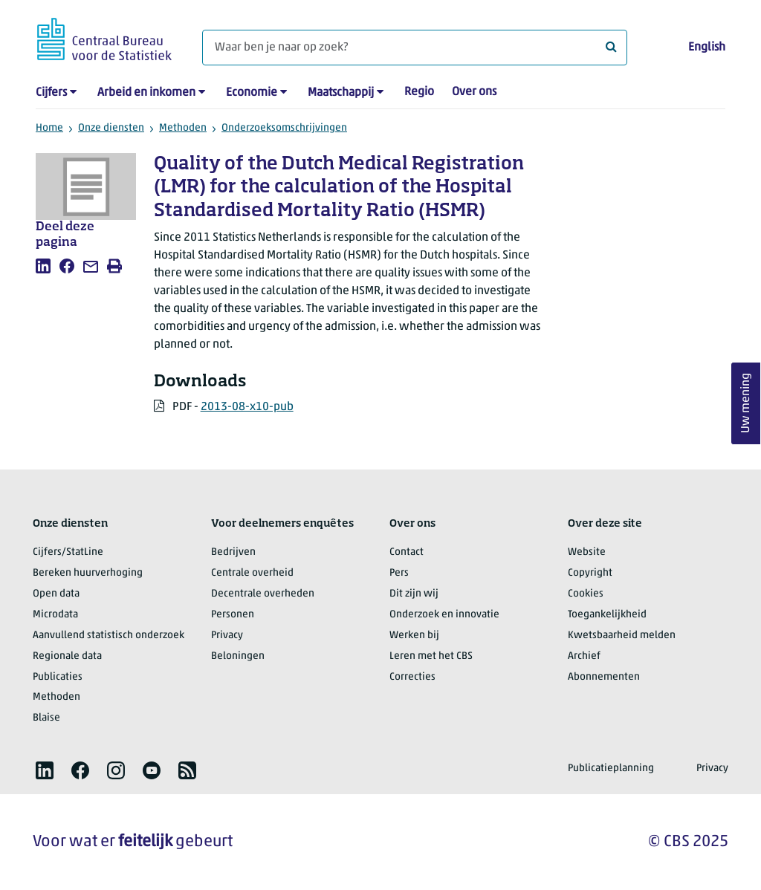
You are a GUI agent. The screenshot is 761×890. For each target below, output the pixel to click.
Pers (399, 573)
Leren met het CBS (431, 656)
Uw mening (746, 404)
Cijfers (51, 93)
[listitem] (43, 266)
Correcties (412, 677)
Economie (251, 93)
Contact (406, 552)
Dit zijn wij (413, 594)
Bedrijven (233, 552)
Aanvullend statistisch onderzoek (108, 635)
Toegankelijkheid (607, 615)
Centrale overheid (252, 573)
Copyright (590, 573)
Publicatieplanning (611, 768)
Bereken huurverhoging (88, 573)
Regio (419, 92)
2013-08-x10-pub (247, 407)
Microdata (55, 615)
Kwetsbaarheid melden (622, 635)
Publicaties (57, 677)
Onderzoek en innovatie (444, 615)
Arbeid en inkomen (146, 93)
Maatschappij (341, 93)
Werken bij (414, 635)
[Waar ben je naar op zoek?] (414, 47)
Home (49, 128)
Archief (584, 656)
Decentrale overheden (262, 594)
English (706, 47)
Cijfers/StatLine (68, 552)
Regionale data (67, 656)
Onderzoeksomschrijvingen (284, 128)
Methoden (183, 128)
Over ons (474, 92)
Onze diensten (111, 128)
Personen (232, 615)
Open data (56, 594)
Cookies (585, 594)
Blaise (46, 718)
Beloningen (238, 656)
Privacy (227, 635)
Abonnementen (604, 677)
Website (587, 552)
